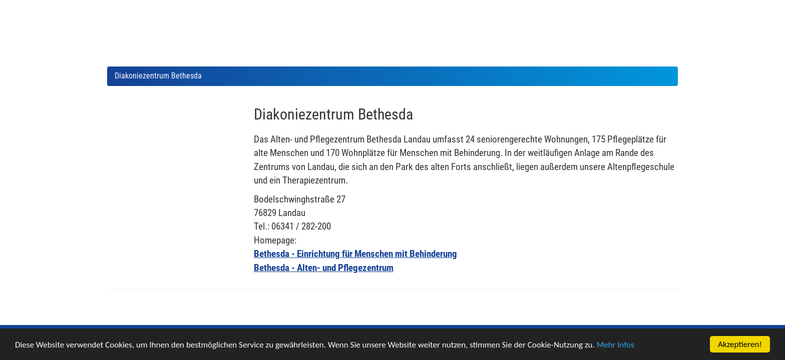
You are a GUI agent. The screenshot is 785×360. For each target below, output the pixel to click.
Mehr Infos (615, 345)
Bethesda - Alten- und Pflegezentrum (324, 268)
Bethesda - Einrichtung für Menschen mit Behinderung (355, 254)
